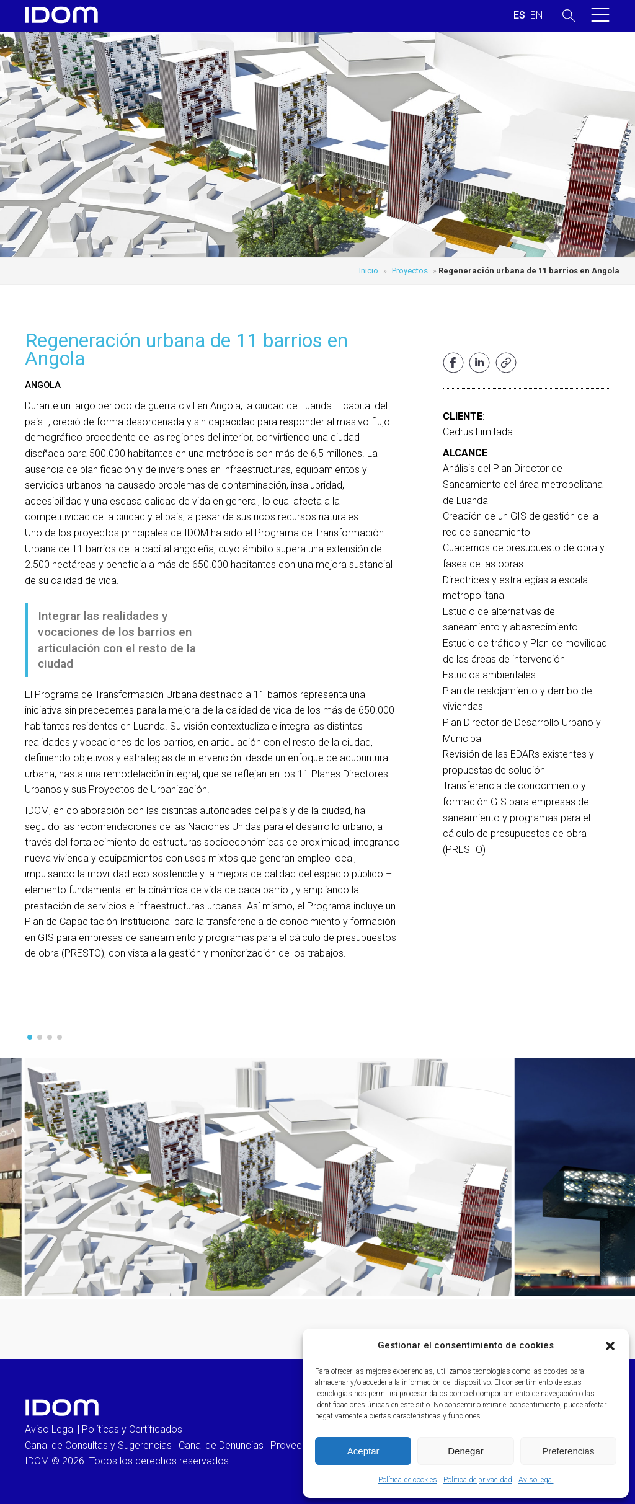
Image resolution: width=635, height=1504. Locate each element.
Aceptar (363, 1451)
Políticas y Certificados (132, 1429)
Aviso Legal (50, 1429)
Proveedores (298, 1445)
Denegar (466, 1451)
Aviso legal (536, 1479)
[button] (610, 1346)
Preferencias (568, 1451)
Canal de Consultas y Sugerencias (98, 1445)
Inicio (368, 270)
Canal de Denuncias (221, 1445)
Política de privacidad (477, 1479)
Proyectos (410, 270)
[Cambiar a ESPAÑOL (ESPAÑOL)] (519, 15)
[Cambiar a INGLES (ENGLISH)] (536, 15)
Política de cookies (407, 1479)
